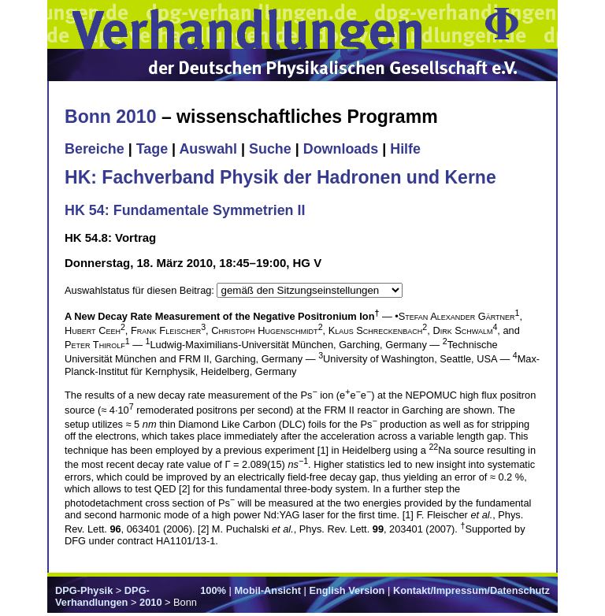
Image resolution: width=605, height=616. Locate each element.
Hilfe (405, 149)
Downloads (341, 149)
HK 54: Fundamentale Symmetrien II (185, 210)
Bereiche (94, 149)
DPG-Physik (84, 590)
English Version (346, 590)
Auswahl (208, 149)
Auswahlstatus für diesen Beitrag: (141, 290)
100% (213, 590)
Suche (270, 149)
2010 (150, 602)
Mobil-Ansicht (267, 590)
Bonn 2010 (110, 116)
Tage (152, 149)
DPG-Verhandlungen (102, 596)
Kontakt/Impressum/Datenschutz (471, 590)
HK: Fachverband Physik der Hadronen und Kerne (280, 177)
